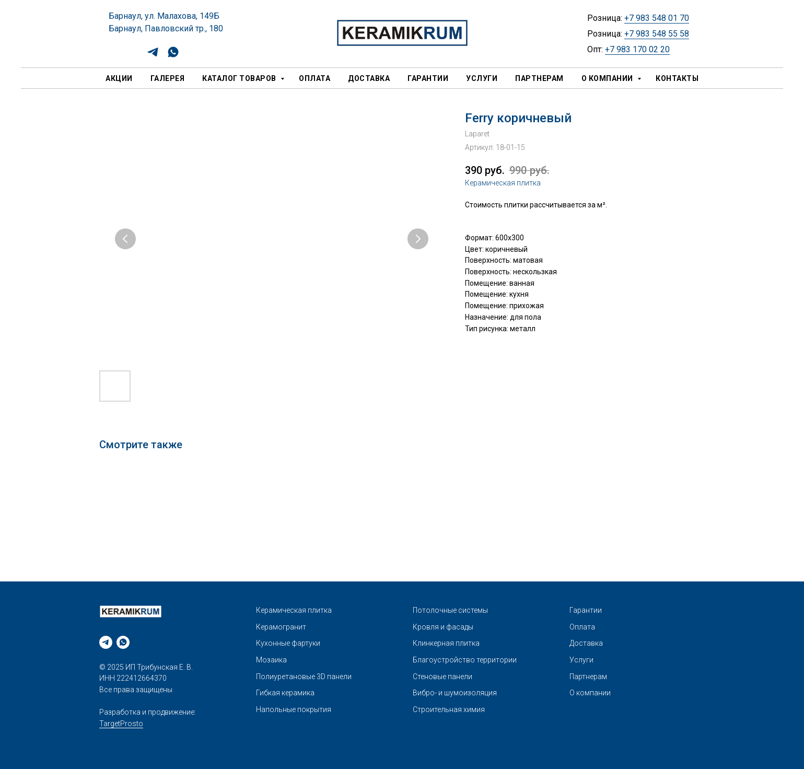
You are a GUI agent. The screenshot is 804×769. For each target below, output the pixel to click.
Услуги (481, 78)
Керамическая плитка (503, 183)
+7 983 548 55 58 (656, 34)
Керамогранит (281, 627)
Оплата (314, 78)
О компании (608, 78)
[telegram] (152, 55)
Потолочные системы (450, 610)
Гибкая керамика (285, 693)
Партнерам (539, 78)
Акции (119, 78)
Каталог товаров (240, 78)
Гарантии (427, 78)
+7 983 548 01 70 (656, 18)
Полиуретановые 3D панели (304, 676)
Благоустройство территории (465, 660)
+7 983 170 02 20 (637, 49)
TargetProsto (121, 723)
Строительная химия (449, 709)
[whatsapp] (173, 55)
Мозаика (271, 660)
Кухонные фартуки (288, 643)
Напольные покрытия (293, 709)
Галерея (167, 78)
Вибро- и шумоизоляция (455, 693)
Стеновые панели (442, 676)
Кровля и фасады (443, 627)
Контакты (677, 78)
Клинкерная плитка (446, 643)
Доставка (369, 78)
